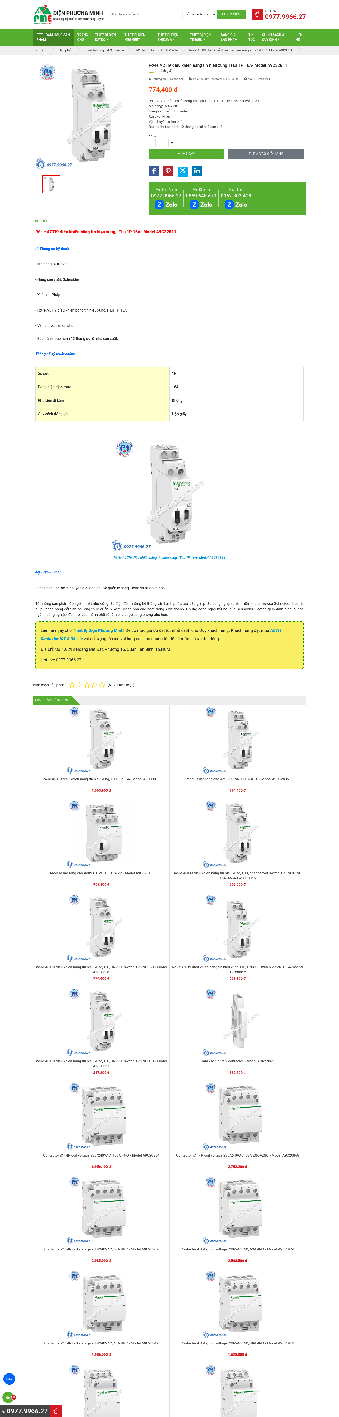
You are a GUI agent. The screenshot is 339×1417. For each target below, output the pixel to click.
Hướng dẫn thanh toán (191, 1263)
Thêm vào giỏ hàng (266, 154)
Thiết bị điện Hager (189, 1323)
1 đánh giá (163, 71)
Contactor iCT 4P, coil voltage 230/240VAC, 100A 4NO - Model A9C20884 (224, 846)
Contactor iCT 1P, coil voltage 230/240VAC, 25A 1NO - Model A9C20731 (224, 1229)
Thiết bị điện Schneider (192, 1301)
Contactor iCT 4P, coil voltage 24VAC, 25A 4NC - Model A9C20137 (278, 999)
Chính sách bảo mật (261, 1323)
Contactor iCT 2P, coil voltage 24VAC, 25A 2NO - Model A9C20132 (169, 1229)
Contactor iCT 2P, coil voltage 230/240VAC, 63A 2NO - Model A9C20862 (60, 1152)
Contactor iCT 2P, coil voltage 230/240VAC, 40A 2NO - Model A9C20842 (115, 1152)
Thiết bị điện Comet (190, 1344)
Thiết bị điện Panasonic (192, 1315)
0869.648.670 (201, 196)
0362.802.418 (236, 196)
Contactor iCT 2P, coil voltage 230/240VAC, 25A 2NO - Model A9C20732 (224, 1152)
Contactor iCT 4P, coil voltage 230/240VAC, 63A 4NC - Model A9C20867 (60, 922)
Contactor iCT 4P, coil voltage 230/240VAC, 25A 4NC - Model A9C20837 (60, 999)
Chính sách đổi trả (259, 1315)
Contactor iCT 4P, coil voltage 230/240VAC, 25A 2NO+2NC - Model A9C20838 (278, 922)
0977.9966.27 (166, 196)
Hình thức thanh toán (261, 1301)
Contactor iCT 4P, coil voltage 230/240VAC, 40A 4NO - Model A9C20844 (224, 922)
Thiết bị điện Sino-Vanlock (194, 1351)
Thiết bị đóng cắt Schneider (195, 1308)
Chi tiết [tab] (41, 221)
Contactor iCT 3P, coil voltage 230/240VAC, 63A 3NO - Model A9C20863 (115, 1076)
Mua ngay (186, 154)
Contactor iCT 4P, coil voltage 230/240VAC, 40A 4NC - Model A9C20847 (169, 922)
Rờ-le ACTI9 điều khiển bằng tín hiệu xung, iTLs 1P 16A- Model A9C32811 (169, 558)
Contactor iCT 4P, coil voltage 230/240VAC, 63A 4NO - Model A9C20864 (115, 922)
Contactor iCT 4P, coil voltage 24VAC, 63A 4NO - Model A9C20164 (224, 999)
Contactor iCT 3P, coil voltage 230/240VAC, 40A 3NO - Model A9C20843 (169, 1076)
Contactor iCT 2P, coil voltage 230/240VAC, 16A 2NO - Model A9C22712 (278, 1152)
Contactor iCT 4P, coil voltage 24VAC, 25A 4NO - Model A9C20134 (60, 1076)
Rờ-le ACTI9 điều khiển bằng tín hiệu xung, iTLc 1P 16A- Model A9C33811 (60, 769)
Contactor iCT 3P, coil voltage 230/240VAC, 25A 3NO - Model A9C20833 (224, 1076)
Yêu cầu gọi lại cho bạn (192, 1272)
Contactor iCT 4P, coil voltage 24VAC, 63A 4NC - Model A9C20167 (169, 999)
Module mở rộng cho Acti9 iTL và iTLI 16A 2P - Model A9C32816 (169, 769)
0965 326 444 (76, 1331)
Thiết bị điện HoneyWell (193, 1358)
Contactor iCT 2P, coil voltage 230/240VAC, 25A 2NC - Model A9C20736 (169, 1152)
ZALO (9, 1379)
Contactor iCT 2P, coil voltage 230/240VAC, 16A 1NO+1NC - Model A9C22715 (60, 1229)
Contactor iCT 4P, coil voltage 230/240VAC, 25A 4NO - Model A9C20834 (115, 999)
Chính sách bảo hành (261, 1308)
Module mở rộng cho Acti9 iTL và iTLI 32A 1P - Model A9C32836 (115, 769)
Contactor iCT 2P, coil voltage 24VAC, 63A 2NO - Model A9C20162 (115, 1229)
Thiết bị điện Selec (189, 1330)
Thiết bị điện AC (187, 1337)
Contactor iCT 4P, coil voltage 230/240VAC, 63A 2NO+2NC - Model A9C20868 (278, 846)
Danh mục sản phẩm (53, 37)
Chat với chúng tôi (266, 1267)
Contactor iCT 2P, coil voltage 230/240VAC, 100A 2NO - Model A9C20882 (278, 1076)
